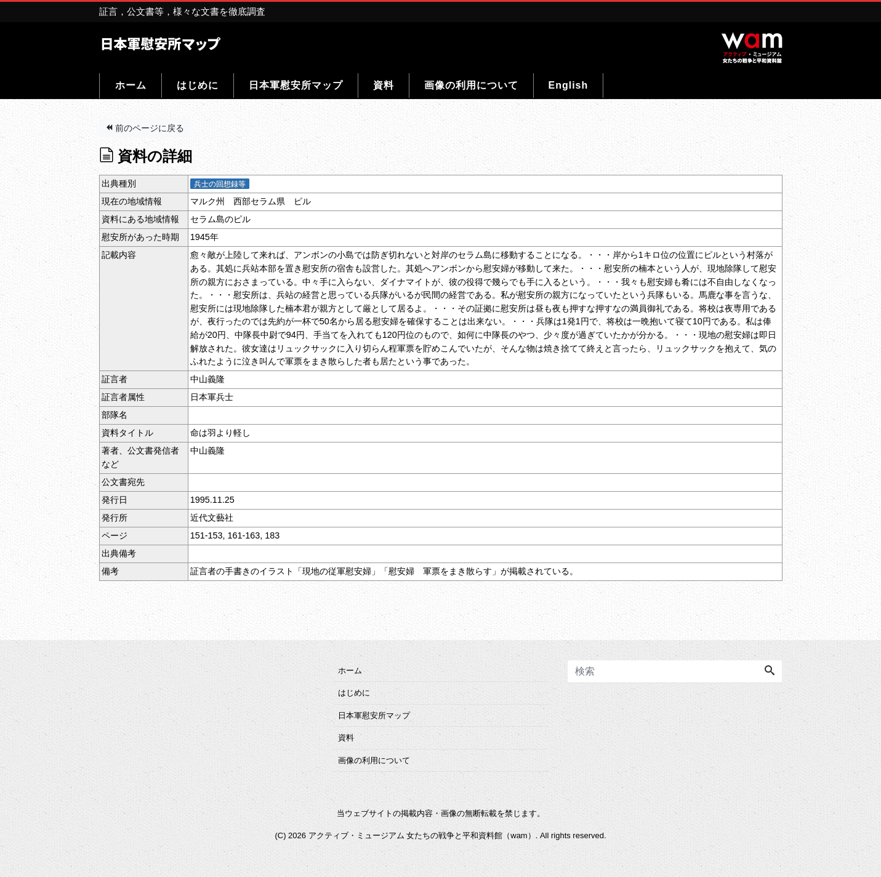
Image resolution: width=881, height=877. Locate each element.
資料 (383, 85)
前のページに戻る (145, 128)
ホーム (131, 85)
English (569, 85)
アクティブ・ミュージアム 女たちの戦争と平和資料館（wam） (422, 835)
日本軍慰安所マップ (296, 85)
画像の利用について (471, 85)
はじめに (198, 85)
